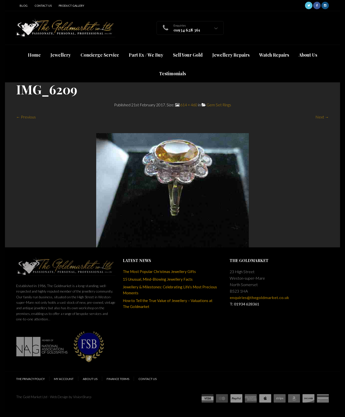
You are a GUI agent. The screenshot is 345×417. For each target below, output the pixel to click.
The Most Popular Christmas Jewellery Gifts (159, 271)
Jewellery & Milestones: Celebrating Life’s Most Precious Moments (170, 290)
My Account (64, 379)
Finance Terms (118, 379)
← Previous (26, 116)
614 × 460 (188, 104)
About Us (90, 379)
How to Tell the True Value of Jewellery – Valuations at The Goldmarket (168, 303)
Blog (24, 5)
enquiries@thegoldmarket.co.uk (259, 297)
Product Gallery (71, 5)
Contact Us (43, 5)
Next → (322, 116)
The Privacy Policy (30, 379)
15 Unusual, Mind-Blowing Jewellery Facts (158, 279)
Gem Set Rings (219, 104)
